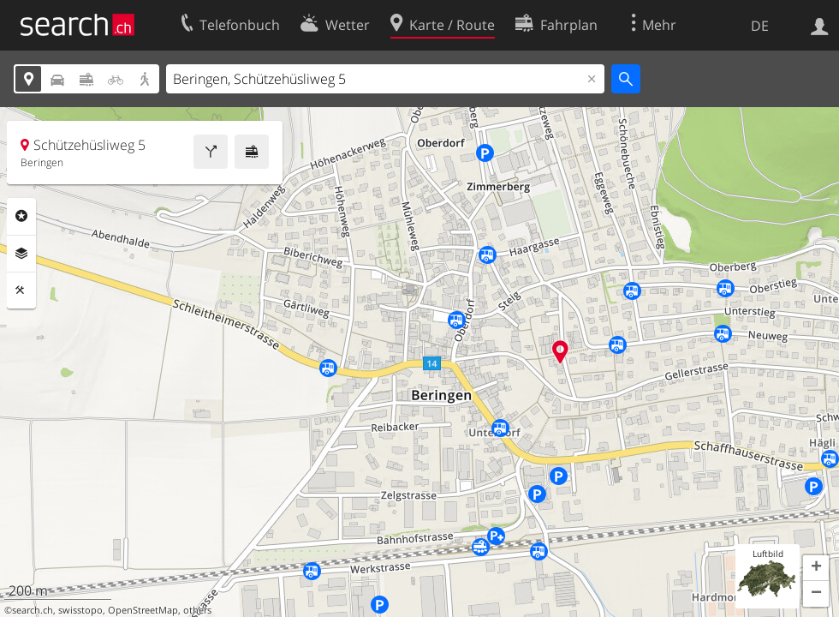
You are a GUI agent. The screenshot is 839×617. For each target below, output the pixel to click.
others (197, 610)
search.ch (32, 610)
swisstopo (80, 610)
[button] (816, 568)
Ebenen (21, 254)
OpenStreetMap (143, 610)
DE (760, 25)
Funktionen (21, 290)
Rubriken (21, 216)
